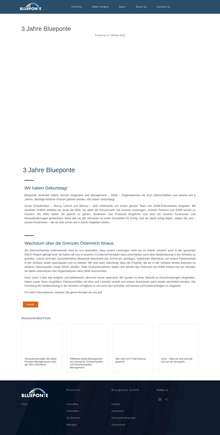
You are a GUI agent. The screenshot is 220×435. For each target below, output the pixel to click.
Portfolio (77, 7)
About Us (141, 7)
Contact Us (163, 7)
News (122, 7)
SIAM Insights (100, 7)
